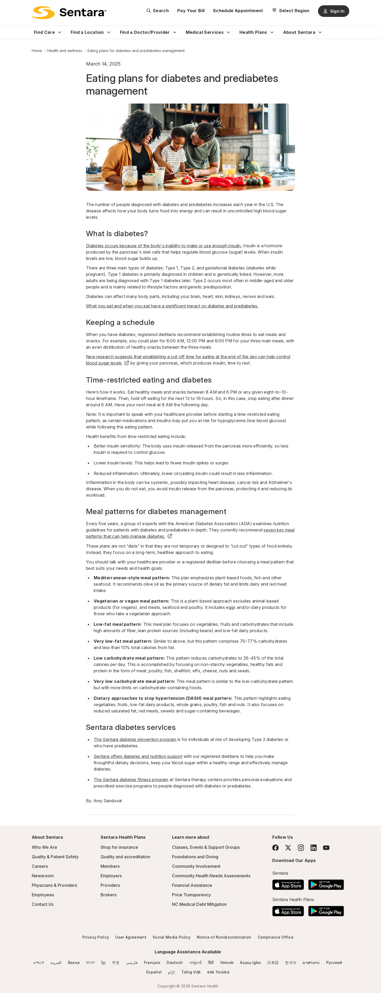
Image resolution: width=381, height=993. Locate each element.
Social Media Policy (171, 937)
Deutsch (175, 962)
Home (37, 50)
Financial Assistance (192, 885)
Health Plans (253, 32)
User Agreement (130, 937)
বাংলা (90, 962)
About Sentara (299, 32)
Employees (43, 894)
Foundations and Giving (195, 856)
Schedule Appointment (238, 10)
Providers (110, 885)
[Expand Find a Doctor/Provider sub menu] (174, 32)
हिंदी (211, 962)
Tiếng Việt (191, 972)
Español (154, 972)
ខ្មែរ (103, 962)
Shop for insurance (119, 847)
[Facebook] (275, 848)
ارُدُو (171, 972)
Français (152, 962)
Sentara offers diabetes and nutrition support (138, 756)
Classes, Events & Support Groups (206, 847)
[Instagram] (301, 848)
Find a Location (87, 32)
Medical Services (205, 32)
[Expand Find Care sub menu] (59, 32)
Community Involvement (196, 866)
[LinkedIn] (313, 848)
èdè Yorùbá (218, 972)
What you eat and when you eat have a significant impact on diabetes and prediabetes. (172, 306)
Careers (40, 866)
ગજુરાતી (195, 962)
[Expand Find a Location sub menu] (108, 32)
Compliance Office (275, 937)
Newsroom (43, 875)
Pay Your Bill (191, 10)
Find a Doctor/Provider (145, 32)
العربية (56, 962)
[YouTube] (326, 847)
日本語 (273, 962)
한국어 (290, 962)
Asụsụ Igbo (250, 962)
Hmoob (227, 962)
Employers (111, 875)
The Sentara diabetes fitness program (131, 779)
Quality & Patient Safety (55, 856)
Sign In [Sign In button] (333, 11)
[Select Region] (291, 10)
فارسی (132, 962)
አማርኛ (38, 962)
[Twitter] (288, 848)
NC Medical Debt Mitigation (199, 904)
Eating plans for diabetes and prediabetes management (136, 50)
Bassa (74, 962)
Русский (334, 962)
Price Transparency (191, 894)
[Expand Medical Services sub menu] (228, 32)
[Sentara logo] (69, 12)
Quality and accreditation (125, 856)
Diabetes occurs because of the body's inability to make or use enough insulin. (164, 245)
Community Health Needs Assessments (211, 875)
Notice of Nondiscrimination (224, 937)
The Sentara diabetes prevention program (135, 739)
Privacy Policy (95, 937)
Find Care (44, 32)
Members (110, 866)
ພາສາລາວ (311, 962)
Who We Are (44, 847)
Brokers (108, 894)
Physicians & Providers (54, 885)
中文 (116, 962)
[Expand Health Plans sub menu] (272, 32)
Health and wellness (64, 50)
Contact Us (42, 904)
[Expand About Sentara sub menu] (320, 32)
